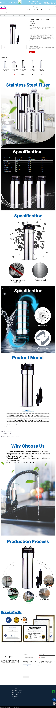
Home (7, 9)
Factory (51, 9)
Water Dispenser (44, 9)
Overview (15, 74)
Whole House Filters (11, 15)
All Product (12, 9)
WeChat (15, 2)
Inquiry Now (32, 52)
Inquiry (40, 74)
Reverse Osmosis (20, 9)
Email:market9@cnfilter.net (7, 2)
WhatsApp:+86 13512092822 (35, 3)
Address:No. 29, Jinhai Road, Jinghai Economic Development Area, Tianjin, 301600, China (50, 2)
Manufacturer (23, 74)
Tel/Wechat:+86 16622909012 (36, 1)
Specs (32, 74)
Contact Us (8, 12)
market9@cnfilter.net (35, 661)
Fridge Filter (28, 9)
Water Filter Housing (20, 15)
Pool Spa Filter (36, 9)
